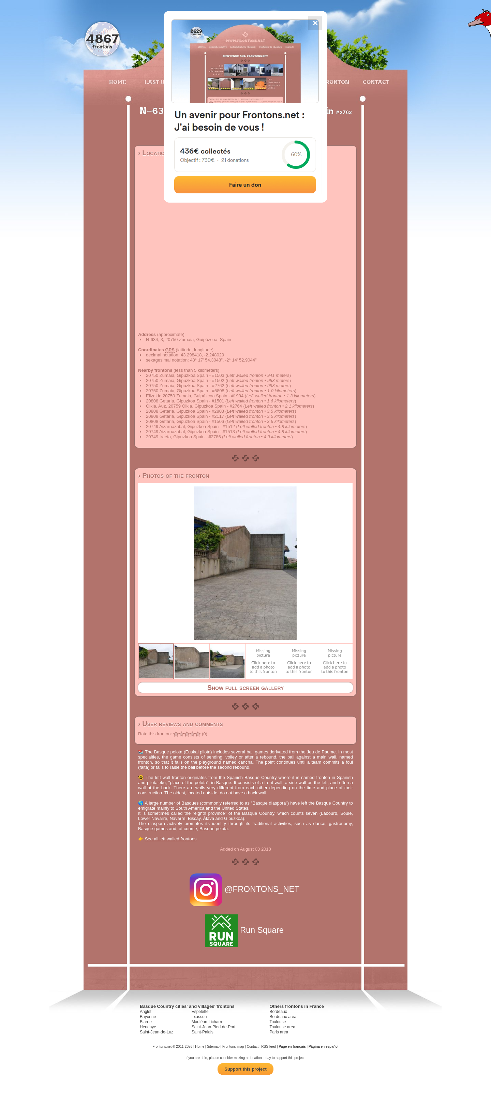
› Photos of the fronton (173, 475)
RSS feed (268, 1046)
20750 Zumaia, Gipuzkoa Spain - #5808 (185, 390)
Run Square (245, 930)
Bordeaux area (282, 1016)
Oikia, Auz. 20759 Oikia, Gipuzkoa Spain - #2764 (194, 406)
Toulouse (277, 1021)
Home (117, 81)
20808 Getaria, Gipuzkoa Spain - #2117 (185, 416)
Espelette (200, 1011)
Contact (375, 81)
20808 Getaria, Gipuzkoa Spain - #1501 (185, 400)
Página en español (324, 1046)
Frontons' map (233, 1046)
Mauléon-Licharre (207, 1021)
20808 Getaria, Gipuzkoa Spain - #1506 (185, 421)
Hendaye (148, 1027)
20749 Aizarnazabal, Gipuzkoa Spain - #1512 (190, 426)
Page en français (292, 1046)
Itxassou (199, 1016)
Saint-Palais (202, 1032)
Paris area (278, 1032)
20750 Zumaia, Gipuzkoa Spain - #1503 (185, 375)
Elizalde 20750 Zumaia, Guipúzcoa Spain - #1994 (194, 395)
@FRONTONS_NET (246, 889)
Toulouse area (282, 1027)
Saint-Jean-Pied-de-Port (214, 1027)
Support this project (245, 1069)
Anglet (145, 1011)
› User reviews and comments (180, 723)
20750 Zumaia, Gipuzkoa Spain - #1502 (185, 380)
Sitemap (213, 1046)
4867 (102, 38)
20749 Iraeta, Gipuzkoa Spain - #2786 (183, 436)
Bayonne (148, 1016)
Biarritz (146, 1021)
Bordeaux (278, 1011)
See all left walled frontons (171, 838)
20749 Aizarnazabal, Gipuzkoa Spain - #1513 (190, 431)
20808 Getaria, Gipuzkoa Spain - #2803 (185, 411)
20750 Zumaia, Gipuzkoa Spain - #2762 (185, 385)
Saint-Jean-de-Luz (156, 1032)
